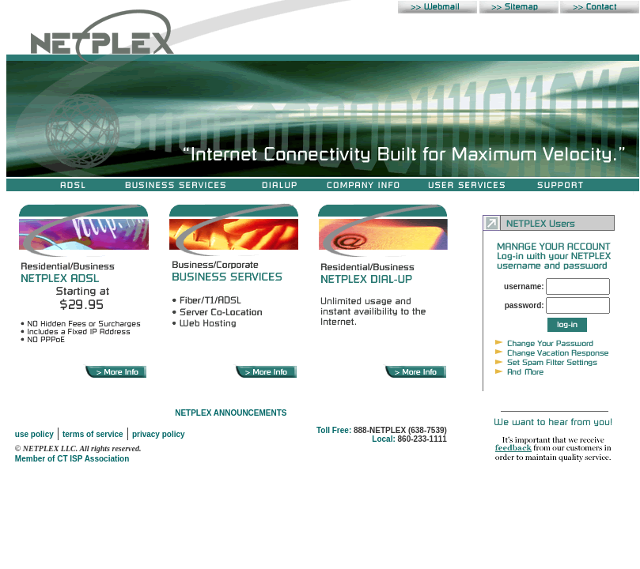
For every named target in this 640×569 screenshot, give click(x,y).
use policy (34, 434)
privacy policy (158, 434)
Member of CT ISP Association (72, 458)
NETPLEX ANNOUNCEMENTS (230, 413)
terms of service (92, 434)
